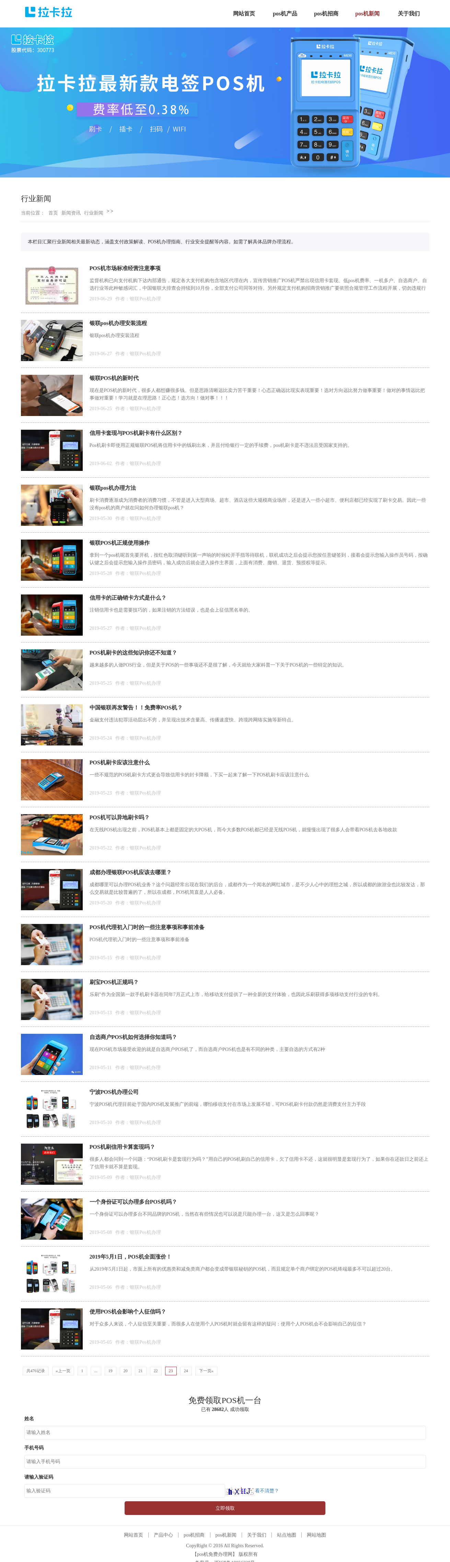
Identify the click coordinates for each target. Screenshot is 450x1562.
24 (186, 1370)
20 (126, 1370)
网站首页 (133, 1535)
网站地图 (316, 1535)
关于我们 (256, 1535)
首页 (53, 213)
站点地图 (286, 1535)
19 (110, 1370)
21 (141, 1370)
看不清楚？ (252, 1490)
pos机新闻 (226, 1535)
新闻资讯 (71, 213)
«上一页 (63, 1370)
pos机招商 (194, 1535)
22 (156, 1370)
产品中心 (163, 1535)
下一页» (206, 1370)
